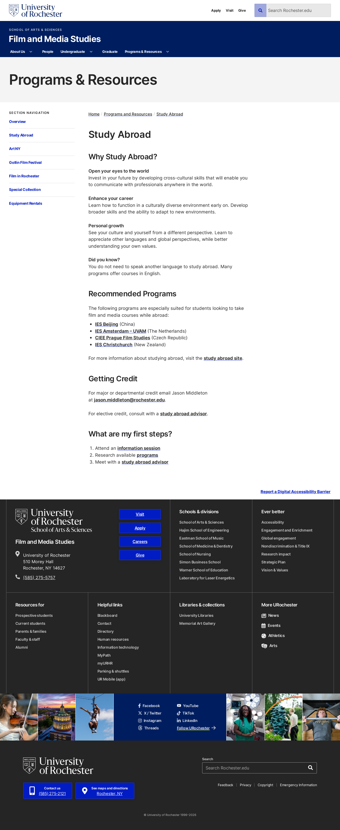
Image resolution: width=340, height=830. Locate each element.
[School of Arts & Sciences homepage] (53, 520)
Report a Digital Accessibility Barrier (295, 491)
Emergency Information (298, 784)
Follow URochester (196, 727)
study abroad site (223, 358)
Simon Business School (199, 561)
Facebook (149, 705)
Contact (104, 623)
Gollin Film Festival (25, 162)
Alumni (21, 647)
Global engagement (278, 538)
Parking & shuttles (113, 671)
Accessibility (272, 522)
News (270, 615)
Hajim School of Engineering (204, 530)
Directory (105, 631)
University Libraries (196, 615)
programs (147, 455)
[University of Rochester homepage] (35, 10)
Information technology (118, 647)
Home (94, 114)
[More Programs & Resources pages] (167, 51)
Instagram (150, 720)
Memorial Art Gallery (197, 623)
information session (138, 448)
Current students (30, 623)
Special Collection (25, 189)
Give (242, 10)
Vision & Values (274, 569)
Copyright (265, 784)
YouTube (187, 705)
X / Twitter (150, 713)
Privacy (245, 784)
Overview (17, 121)
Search (207, 759)
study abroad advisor (183, 413)
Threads (148, 727)
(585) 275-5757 (39, 577)
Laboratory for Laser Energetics (207, 577)
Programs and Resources (128, 114)
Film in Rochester (24, 175)
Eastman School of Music (201, 538)
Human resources (113, 639)
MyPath (104, 655)
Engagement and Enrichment (286, 530)
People (47, 51)
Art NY (14, 148)
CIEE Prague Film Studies (122, 337)
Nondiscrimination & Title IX (285, 546)
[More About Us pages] (31, 51)
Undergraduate (73, 51)
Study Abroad (21, 135)
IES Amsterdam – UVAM (120, 331)
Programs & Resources (143, 51)
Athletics (273, 635)
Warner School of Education (203, 569)
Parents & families (30, 631)
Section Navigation (29, 112)
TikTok (185, 713)
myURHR (105, 663)
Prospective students (34, 615)
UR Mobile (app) (111, 679)
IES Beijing (106, 324)
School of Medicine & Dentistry (206, 546)
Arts (269, 645)
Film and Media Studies (55, 39)
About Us (17, 51)
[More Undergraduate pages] (91, 51)
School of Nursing (195, 554)
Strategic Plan (273, 561)
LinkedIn (187, 720)
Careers (140, 541)
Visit (229, 10)
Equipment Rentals (25, 203)
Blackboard (107, 615)
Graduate (110, 51)
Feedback (225, 784)
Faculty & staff (27, 639)
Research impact (276, 554)
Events (270, 625)
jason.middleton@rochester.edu (129, 399)
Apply (216, 10)
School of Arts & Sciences (35, 30)
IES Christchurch (114, 344)
